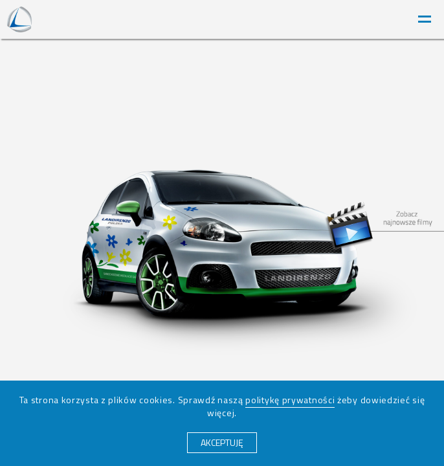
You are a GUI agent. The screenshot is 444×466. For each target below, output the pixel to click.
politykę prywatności (290, 399)
